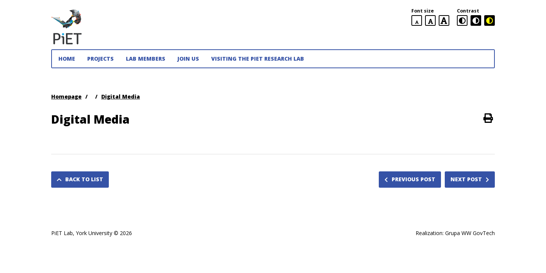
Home (66, 58)
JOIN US (188, 58)
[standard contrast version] (462, 20)
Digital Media (120, 96)
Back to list (80, 179)
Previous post (409, 179)
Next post (469, 179)
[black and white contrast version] (476, 20)
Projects (100, 58)
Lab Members (145, 58)
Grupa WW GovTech (470, 233)
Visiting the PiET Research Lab (257, 58)
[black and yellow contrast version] (489, 20)
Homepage (66, 96)
